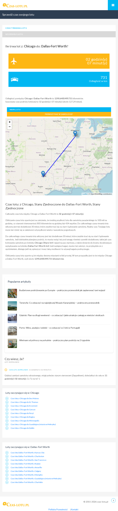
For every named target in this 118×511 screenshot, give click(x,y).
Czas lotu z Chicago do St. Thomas (24, 402)
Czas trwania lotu (16, 28)
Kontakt (74, 509)
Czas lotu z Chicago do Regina (23, 417)
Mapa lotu (15, 109)
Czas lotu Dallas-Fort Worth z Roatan (26, 464)
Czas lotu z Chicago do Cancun (23, 409)
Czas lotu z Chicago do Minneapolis (25, 420)
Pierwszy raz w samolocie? (59, 114)
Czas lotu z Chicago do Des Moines (25, 398)
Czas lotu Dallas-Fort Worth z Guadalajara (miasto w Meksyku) (36, 478)
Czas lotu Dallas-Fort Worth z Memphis (27, 475)
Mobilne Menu (113, 5)
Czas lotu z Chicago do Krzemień (24, 406)
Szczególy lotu (14, 34)
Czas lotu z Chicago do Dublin (22, 428)
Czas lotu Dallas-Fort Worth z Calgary (26, 471)
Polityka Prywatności (58, 509)
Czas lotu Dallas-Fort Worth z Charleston (27, 456)
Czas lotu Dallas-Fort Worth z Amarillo (26, 467)
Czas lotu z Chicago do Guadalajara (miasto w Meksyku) (33, 424)
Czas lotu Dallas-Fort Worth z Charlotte (27, 482)
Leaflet (84, 194)
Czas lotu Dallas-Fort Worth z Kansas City (27, 452)
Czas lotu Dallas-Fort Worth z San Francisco (28, 460)
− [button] (10, 127)
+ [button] (10, 122)
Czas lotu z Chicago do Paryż (22, 413)
